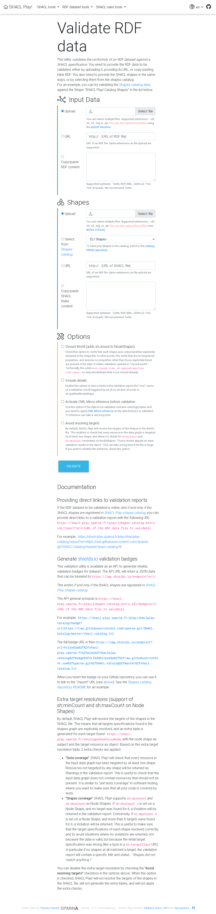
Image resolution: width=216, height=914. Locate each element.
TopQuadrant (181, 908)
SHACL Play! (17, 6)
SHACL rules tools (109, 7)
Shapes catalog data (134, 85)
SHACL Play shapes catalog (124, 512)
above (108, 682)
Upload (68, 111)
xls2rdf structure (101, 127)
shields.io (88, 559)
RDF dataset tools (76, 7)
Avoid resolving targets (82, 423)
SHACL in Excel (95, 230)
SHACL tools (47, 7)
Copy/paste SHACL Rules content (70, 296)
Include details (76, 380)
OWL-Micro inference (100, 411)
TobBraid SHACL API (155, 908)
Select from (67, 246)
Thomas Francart (49, 908)
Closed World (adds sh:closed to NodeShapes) (100, 346)
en (195, 7)
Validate (73, 466)
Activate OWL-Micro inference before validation (100, 402)
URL (66, 136)
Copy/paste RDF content (70, 162)
